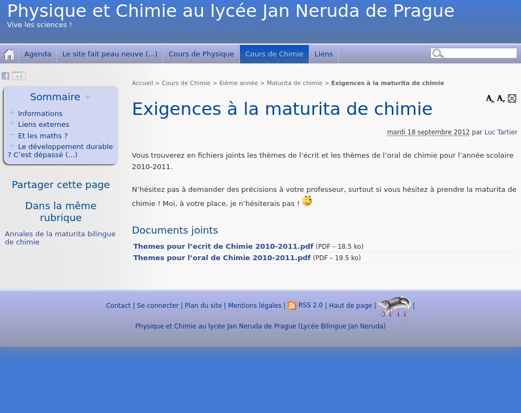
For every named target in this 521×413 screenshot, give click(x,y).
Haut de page (350, 305)
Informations (40, 113)
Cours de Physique (201, 54)
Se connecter (158, 305)
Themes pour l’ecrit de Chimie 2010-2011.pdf (224, 246)
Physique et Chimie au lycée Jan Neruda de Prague (231, 11)
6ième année (238, 83)
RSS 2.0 (305, 305)
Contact (118, 305)
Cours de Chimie (274, 54)
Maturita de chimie (295, 83)
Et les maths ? (38, 136)
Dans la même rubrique (61, 211)
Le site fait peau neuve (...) (110, 54)
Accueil (142, 83)
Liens (324, 54)
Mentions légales (254, 305)
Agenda (38, 54)
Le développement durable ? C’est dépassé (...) (60, 151)
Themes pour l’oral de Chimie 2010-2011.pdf (222, 258)
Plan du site (203, 305)
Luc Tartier (501, 132)
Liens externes (43, 124)
